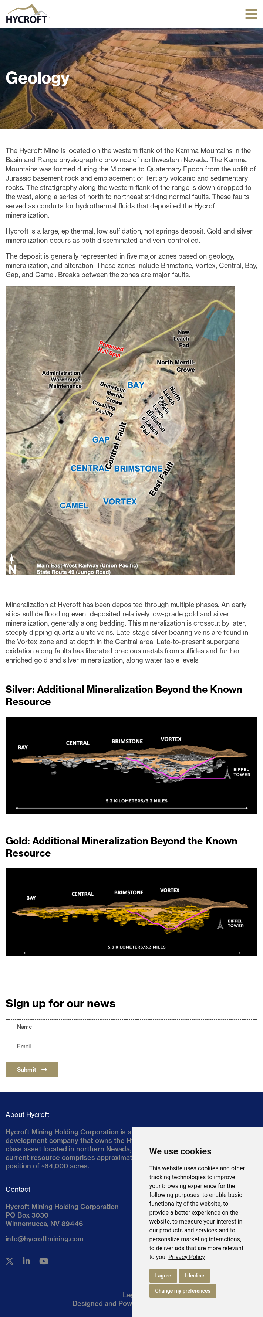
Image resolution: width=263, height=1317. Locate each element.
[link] (186, 1256)
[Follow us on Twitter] (10, 1261)
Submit (32, 1069)
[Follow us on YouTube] (43, 1261)
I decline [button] (194, 1276)
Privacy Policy (186, 1256)
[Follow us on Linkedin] (26, 1261)
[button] (251, 14)
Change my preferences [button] (182, 1291)
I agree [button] (163, 1276)
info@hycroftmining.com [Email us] (45, 1239)
